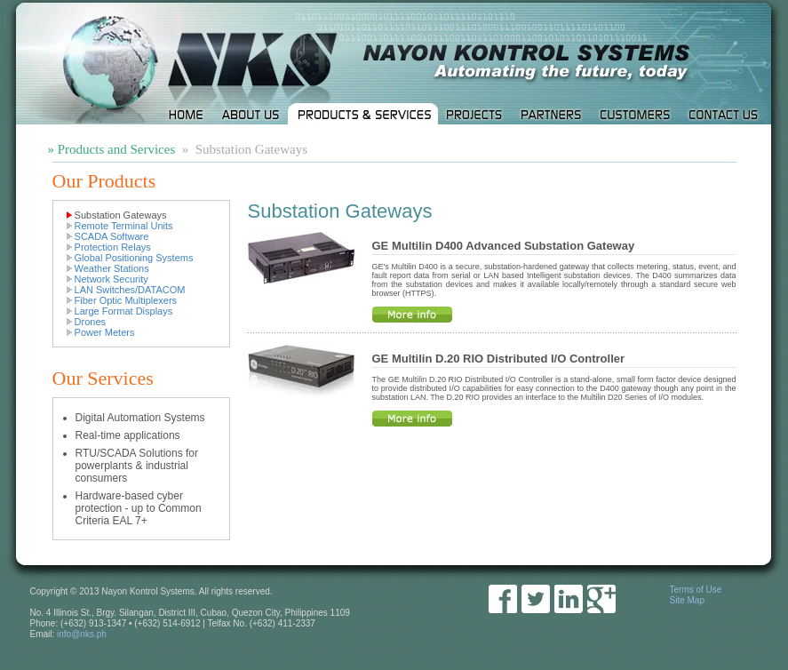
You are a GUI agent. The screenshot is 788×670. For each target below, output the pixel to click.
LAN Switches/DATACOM (130, 289)
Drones (90, 321)
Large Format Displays (124, 311)
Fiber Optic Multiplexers (126, 300)
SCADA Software (112, 236)
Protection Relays (113, 247)
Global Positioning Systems (134, 257)
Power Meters (105, 332)
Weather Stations (112, 268)
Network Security (111, 279)
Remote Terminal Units (124, 225)
